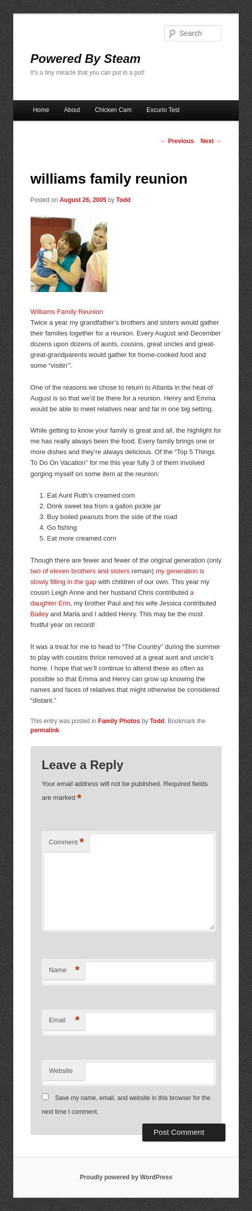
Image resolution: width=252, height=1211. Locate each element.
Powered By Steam (86, 58)
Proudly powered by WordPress (126, 1177)
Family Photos (119, 721)
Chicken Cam (113, 110)
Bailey (39, 614)
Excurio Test (163, 110)
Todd (123, 200)
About (72, 110)
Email (64, 1020)
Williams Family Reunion (67, 312)
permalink (45, 730)
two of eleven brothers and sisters (80, 571)
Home (41, 110)
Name (64, 970)
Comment (66, 842)
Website (61, 1070)
